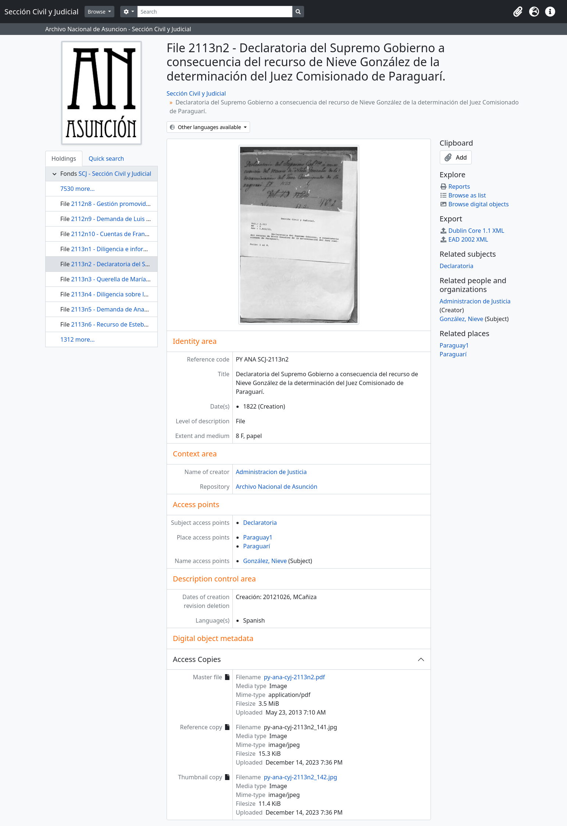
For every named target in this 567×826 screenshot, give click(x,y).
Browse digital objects (474, 204)
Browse (97, 11)
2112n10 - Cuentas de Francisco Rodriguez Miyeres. (142, 234)
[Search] (215, 11)
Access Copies (197, 659)
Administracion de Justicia (271, 472)
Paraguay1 (257, 537)
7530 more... (77, 189)
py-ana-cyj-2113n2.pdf (294, 677)
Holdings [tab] (63, 158)
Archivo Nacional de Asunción (276, 487)
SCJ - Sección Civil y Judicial (114, 174)
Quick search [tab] (106, 158)
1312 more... (77, 339)
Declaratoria (260, 523)
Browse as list (463, 195)
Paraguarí (256, 546)
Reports (455, 186)
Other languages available (206, 127)
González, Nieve (265, 561)
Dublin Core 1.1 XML (472, 231)
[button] (518, 12)
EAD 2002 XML (464, 239)
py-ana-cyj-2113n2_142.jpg (300, 777)
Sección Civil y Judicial (196, 93)
